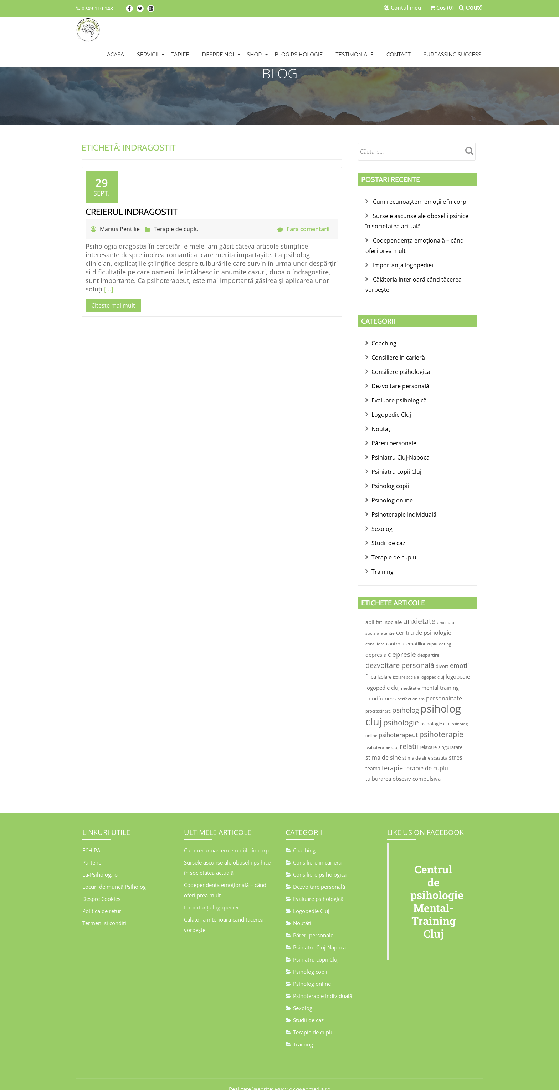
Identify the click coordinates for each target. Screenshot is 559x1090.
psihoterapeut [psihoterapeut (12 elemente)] (398, 724)
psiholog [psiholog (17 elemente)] (405, 700)
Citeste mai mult (113, 305)
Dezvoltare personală (400, 382)
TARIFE (180, 54)
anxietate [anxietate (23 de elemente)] (419, 612)
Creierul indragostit (132, 212)
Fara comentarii (303, 229)
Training (382, 563)
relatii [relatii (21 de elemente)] (409, 735)
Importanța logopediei (403, 263)
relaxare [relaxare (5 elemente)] (428, 736)
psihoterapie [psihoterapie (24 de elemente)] (441, 723)
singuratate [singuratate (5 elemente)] (450, 736)
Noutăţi (381, 424)
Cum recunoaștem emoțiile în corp (419, 202)
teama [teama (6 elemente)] (372, 757)
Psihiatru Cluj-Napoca (400, 452)
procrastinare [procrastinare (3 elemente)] (378, 701)
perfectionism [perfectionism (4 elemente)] (411, 688)
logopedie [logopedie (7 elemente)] (458, 666)
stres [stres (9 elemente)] (455, 746)
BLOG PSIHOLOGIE (299, 54)
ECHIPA (91, 838)
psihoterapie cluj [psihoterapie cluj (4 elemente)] (381, 736)
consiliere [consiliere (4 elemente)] (375, 635)
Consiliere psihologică (400, 368)
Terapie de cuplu (176, 229)
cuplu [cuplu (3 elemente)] (432, 635)
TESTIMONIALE (354, 54)
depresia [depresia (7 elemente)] (375, 645)
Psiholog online (392, 493)
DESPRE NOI (218, 54)
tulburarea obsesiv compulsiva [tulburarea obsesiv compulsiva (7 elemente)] (403, 767)
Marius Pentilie (120, 229)
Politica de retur (101, 897)
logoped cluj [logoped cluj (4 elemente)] (432, 667)
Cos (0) (442, 7)
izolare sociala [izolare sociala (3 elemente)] (406, 667)
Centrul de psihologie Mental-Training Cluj (436, 890)
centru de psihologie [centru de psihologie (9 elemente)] (423, 624)
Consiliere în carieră (398, 354)
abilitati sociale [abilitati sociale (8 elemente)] (383, 613)
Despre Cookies (101, 885)
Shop (254, 54)
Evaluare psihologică (399, 396)
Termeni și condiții (105, 909)
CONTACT (398, 54)
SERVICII (147, 54)
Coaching (383, 340)
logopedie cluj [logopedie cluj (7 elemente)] (382, 677)
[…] (108, 289)
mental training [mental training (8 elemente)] (440, 677)
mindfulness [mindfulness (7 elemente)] (380, 687)
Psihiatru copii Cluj (396, 466)
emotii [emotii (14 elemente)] (459, 656)
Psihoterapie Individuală (403, 507)
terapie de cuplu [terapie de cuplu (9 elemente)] (426, 757)
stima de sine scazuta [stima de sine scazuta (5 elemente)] (424, 747)
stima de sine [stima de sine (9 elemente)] (383, 746)
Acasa (115, 54)
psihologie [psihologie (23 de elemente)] (401, 712)
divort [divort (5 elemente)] (442, 656)
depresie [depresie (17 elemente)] (402, 645)
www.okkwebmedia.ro (302, 1077)
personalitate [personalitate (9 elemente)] (444, 688)
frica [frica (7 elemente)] (370, 666)
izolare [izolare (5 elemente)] (384, 667)
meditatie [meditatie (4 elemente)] (410, 678)
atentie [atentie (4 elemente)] (388, 624)
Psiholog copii (390, 479)
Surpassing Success (452, 54)
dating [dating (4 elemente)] (445, 635)
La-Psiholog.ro (100, 862)
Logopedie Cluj (391, 410)
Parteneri (93, 850)
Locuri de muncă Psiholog (114, 874)
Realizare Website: (251, 1077)
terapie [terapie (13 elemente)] (392, 756)
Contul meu (402, 7)
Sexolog (382, 521)
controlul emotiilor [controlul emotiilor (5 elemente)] (406, 635)
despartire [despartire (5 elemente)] (428, 646)
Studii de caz (388, 535)
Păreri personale (393, 438)
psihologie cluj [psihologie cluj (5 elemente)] (435, 713)
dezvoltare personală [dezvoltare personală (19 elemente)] (399, 655)
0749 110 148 (96, 8)
